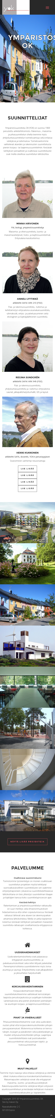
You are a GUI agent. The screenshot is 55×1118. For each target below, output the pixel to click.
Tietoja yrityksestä (27, 60)
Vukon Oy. (13, 1102)
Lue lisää (27, 469)
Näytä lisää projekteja (27, 842)
